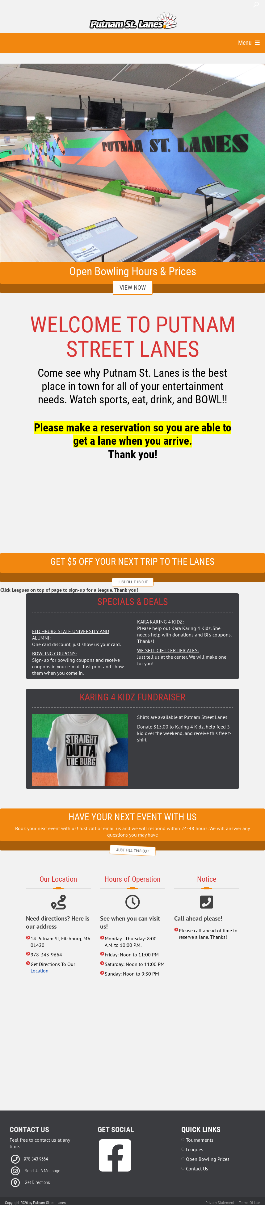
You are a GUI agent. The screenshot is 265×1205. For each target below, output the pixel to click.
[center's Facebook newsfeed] (132, 510)
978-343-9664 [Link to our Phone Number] (36, 1159)
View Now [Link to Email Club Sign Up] (133, 287)
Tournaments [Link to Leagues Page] (199, 1140)
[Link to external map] (132, 1046)
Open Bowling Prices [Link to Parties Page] (207, 1159)
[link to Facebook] (115, 1165)
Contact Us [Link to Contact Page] (197, 1168)
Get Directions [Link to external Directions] (37, 1182)
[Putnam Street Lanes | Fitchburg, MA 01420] (133, 21)
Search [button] (256, 4)
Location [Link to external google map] (39, 971)
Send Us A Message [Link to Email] (42, 1171)
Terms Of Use (249, 1203)
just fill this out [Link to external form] (133, 582)
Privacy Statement (219, 1203)
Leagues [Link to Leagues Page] (194, 1149)
